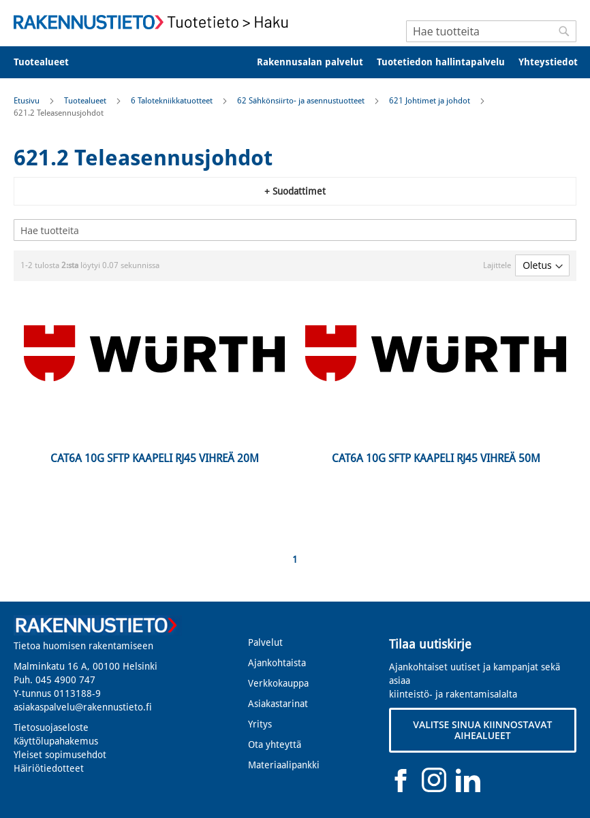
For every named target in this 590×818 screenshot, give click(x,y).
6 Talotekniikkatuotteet (173, 100)
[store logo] (154, 22)
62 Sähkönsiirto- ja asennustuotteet (302, 100)
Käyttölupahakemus (56, 741)
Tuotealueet (86, 100)
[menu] (295, 62)
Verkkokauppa (278, 683)
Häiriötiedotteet (49, 768)
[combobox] (491, 31)
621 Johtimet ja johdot (430, 100)
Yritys (260, 724)
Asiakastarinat (278, 703)
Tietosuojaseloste (51, 727)
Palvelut (265, 642)
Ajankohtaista (277, 662)
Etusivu (28, 100)
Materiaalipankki (284, 764)
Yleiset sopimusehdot (60, 754)
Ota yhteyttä (274, 744)
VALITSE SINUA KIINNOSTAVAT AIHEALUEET (482, 730)
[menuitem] (50, 62)
